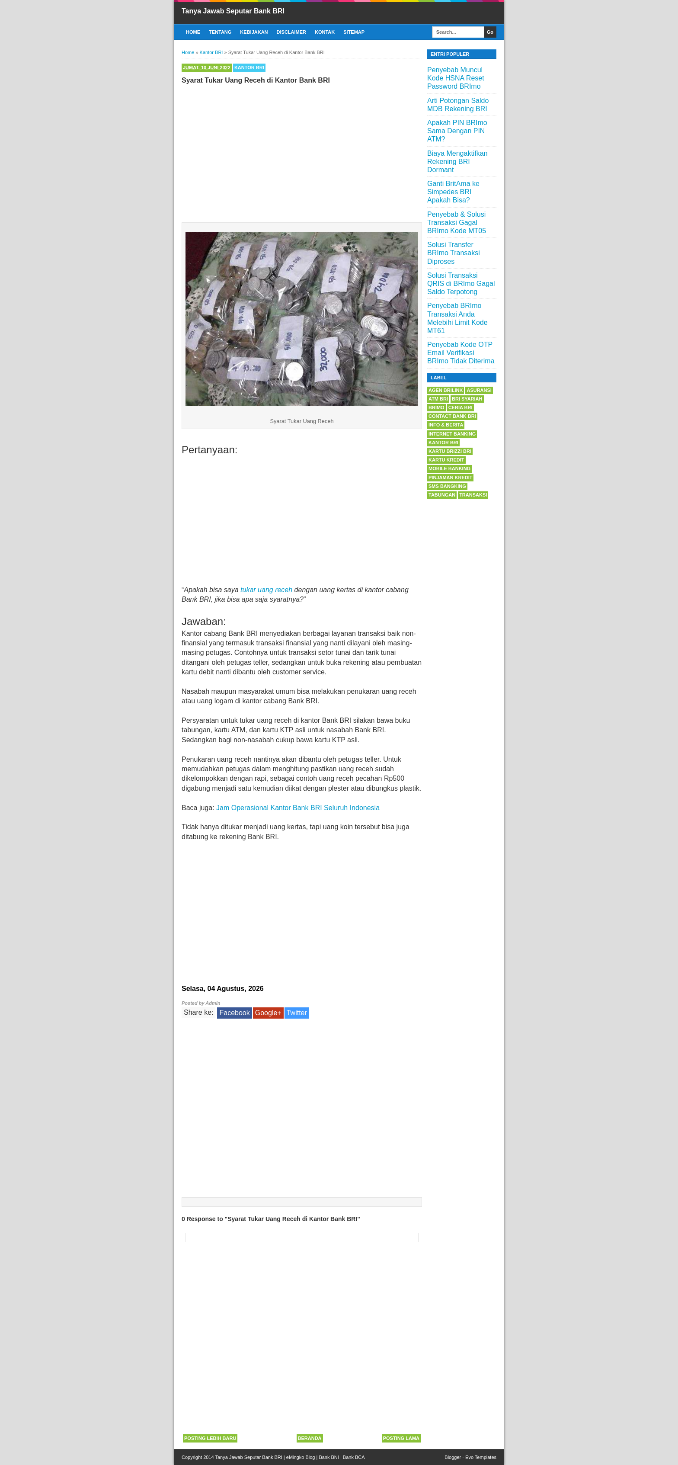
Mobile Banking (449, 468)
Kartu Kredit (446, 459)
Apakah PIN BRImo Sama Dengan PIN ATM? (457, 131)
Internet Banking (452, 433)
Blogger (453, 1457)
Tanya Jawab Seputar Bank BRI (233, 11)
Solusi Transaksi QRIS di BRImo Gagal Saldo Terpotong (461, 283)
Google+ (268, 1012)
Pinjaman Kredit (450, 477)
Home (193, 32)
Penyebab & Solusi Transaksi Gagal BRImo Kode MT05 (456, 222)
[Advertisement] (302, 151)
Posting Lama (401, 1438)
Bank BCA (354, 1457)
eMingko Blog (300, 1457)
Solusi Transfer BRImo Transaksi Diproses (453, 253)
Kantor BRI (249, 67)
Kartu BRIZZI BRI (450, 451)
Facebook (234, 1012)
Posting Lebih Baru (210, 1438)
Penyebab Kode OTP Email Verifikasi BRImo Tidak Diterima (461, 353)
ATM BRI (438, 398)
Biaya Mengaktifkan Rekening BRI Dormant (457, 161)
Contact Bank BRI (452, 416)
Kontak (325, 32)
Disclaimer (291, 32)
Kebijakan (254, 32)
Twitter (297, 1012)
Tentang (220, 32)
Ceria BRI (460, 407)
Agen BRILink (446, 390)
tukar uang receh (266, 589)
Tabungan (442, 494)
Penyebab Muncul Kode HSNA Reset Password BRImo (455, 78)
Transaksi (473, 494)
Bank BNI (329, 1457)
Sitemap (354, 32)
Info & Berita (446, 424)
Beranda (310, 1438)
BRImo (437, 407)
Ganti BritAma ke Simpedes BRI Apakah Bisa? (453, 192)
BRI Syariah (467, 398)
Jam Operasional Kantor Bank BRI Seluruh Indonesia (298, 807)
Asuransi (479, 390)
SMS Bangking (447, 486)
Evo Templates (480, 1457)
